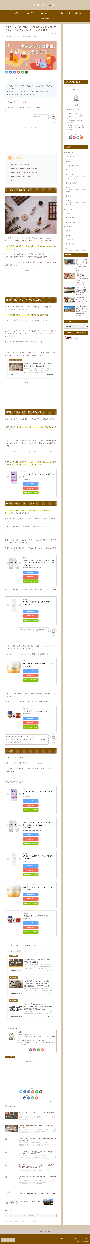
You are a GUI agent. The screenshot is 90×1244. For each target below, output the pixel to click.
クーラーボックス (73, 165)
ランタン (70, 187)
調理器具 (70, 200)
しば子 (20, 1032)
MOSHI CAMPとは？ (72, 152)
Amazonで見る (30, 483)
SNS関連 (70, 239)
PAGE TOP (45, 1232)
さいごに (13, 180)
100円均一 (71, 161)
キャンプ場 (69, 226)
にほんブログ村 (72, 338)
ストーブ (70, 170)
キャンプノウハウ (71, 209)
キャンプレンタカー (73, 213)
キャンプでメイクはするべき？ (20, 164)
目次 (14, 158)
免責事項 (75, 1238)
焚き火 (69, 196)
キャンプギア (70, 157)
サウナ (69, 248)
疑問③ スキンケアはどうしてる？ (21, 176)
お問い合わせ (83, 1238)
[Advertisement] (18, 140)
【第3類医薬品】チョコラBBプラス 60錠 (35, 711)
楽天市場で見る (30, 488)
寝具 (69, 191)
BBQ (69, 235)
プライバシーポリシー (64, 1238)
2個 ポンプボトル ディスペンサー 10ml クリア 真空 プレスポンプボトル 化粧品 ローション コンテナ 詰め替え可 (38, 562)
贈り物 (69, 204)
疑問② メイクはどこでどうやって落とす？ (24, 172)
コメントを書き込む (30, 1216)
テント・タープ (72, 178)
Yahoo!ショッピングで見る (30, 492)
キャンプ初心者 (10, 1056)
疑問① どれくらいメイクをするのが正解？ (24, 168)
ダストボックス (72, 174)
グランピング (71, 244)
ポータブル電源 (72, 183)
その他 (68, 231)
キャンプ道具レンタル (74, 222)
